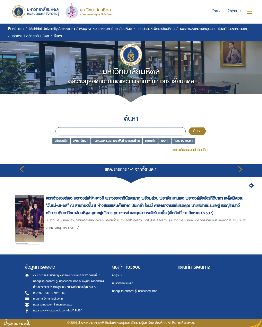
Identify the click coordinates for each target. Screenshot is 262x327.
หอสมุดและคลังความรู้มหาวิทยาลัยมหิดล (134, 291)
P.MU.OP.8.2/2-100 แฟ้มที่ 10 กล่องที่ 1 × (117, 141)
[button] (217, 11)
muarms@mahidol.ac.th (48, 298)
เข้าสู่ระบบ (117, 275)
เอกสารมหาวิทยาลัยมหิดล (156, 29)
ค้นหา (197, 131)
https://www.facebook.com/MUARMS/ (57, 310)
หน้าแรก (18, 29)
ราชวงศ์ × (150, 141)
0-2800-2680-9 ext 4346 (49, 292)
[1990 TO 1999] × (183, 141)
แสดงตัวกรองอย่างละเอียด (191, 150)
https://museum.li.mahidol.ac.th (53, 304)
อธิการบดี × (61, 141)
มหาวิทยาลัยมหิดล (122, 283)
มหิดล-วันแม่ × (80, 141)
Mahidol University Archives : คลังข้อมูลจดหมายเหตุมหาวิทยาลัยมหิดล (80, 29)
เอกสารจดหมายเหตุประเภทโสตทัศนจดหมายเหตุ (214, 29)
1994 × (164, 141)
